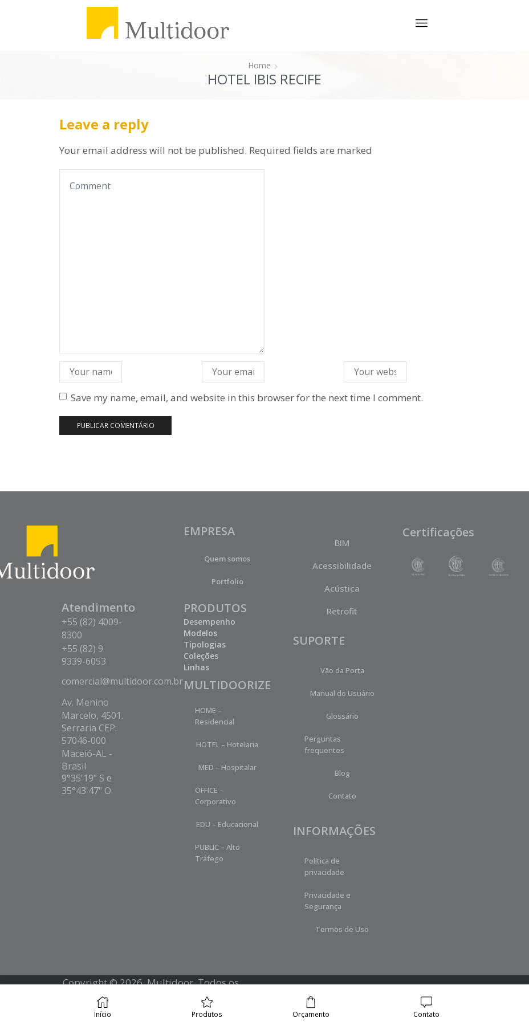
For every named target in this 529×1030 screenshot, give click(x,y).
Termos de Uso (342, 929)
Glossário (342, 716)
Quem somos (227, 558)
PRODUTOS (215, 608)
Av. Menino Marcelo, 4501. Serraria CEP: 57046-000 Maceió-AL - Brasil (92, 734)
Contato (342, 796)
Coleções (201, 655)
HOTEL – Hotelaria (227, 744)
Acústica (342, 588)
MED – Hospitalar (227, 767)
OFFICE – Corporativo (215, 796)
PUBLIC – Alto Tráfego (217, 853)
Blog (342, 773)
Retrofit (342, 611)
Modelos (200, 633)
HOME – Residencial (214, 716)
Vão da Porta (342, 670)
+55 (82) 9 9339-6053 (84, 654)
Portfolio (227, 581)
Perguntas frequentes (324, 744)
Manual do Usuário (342, 693)
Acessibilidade (342, 565)
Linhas (196, 667)
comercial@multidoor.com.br (122, 681)
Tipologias (205, 644)
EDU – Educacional (227, 824)
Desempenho (209, 621)
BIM (342, 542)
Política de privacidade (324, 866)
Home (259, 65)
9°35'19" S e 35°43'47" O (87, 784)
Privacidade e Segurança (327, 900)
